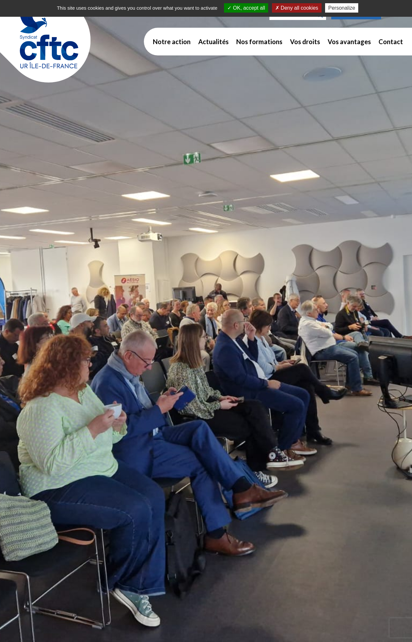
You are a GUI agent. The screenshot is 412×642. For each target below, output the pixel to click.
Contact (391, 41)
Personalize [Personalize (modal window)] (341, 8)
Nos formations (259, 41)
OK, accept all (246, 8)
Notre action (172, 41)
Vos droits (305, 41)
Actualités (213, 41)
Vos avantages (349, 41)
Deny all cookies (296, 8)
